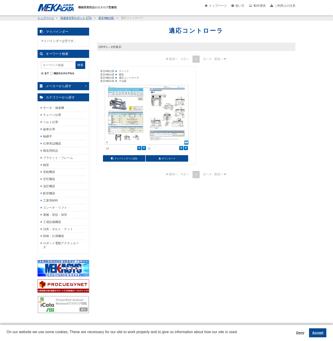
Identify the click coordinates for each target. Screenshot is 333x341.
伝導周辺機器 (52, 143)
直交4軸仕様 (106, 18)
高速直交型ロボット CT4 (76, 18)
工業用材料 (50, 200)
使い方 (239, 5)
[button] (7, 335)
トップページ (218, 5)
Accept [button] (317, 333)
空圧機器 (49, 179)
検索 (80, 65)
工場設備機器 (52, 222)
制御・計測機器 (53, 236)
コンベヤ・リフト (55, 207)
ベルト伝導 (50, 122)
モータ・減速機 (53, 108)
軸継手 (47, 136)
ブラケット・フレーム (58, 158)
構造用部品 (50, 150)
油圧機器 (49, 186)
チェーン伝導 (52, 115)
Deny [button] (300, 333)
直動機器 (49, 172)
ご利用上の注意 (285, 5)
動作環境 (260, 5)
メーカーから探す (59, 86)
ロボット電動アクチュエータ (61, 245)
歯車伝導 (49, 129)
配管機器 (49, 193)
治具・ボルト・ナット (58, 229)
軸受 (46, 165)
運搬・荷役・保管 (55, 214)
